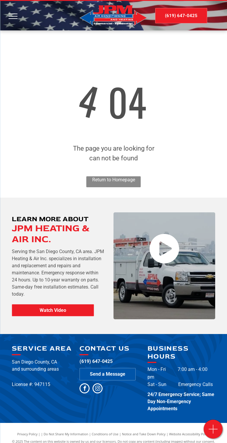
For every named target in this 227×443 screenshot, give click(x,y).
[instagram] (98, 389)
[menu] (13, 16)
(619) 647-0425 (96, 361)
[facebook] (85, 389)
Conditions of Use (105, 434)
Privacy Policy (27, 434)
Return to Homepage (113, 180)
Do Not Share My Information (66, 434)
